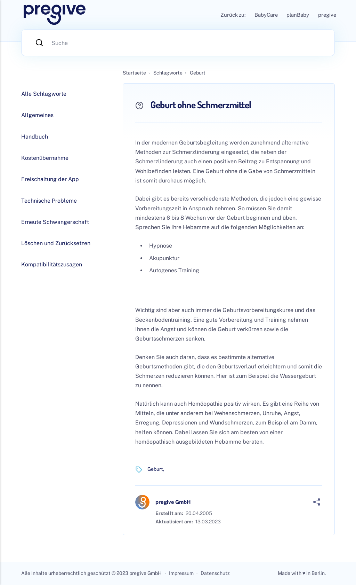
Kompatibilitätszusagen (51, 264)
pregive (327, 15)
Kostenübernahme (44, 158)
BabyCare (266, 15)
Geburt (155, 469)
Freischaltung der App (50, 179)
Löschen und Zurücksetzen (55, 243)
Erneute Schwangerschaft (55, 222)
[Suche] (177, 42)
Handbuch (34, 136)
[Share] (316, 502)
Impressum (181, 573)
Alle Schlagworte (43, 94)
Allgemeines (37, 115)
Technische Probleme (49, 200)
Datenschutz (215, 573)
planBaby (297, 15)
